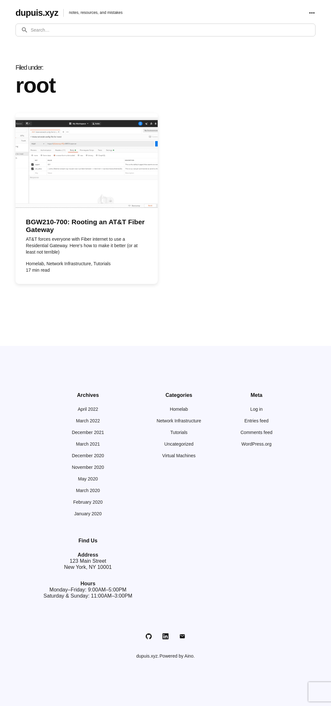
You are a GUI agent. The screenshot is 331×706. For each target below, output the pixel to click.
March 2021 (88, 444)
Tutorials (178, 432)
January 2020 (88, 513)
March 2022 (88, 420)
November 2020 (88, 467)
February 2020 (87, 502)
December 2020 (88, 455)
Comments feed (256, 432)
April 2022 (88, 409)
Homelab (179, 409)
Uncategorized (178, 444)
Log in (256, 409)
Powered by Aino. (177, 656)
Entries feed (256, 420)
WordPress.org (256, 444)
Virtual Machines (179, 455)
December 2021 (88, 432)
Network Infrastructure (179, 420)
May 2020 (88, 478)
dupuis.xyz (38, 13)
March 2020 (88, 490)
